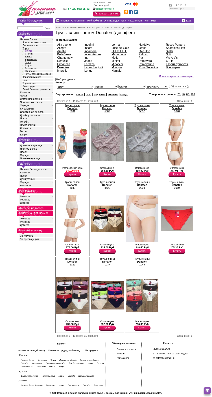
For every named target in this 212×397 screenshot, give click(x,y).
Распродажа (91, 350)
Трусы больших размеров (38, 74)
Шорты (28, 65)
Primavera (145, 60)
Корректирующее (32, 77)
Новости (121, 353)
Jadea (88, 60)
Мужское (25, 199)
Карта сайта (123, 358)
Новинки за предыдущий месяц (64, 350)
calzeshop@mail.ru (105, 9)
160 (193, 94)
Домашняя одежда (31, 98)
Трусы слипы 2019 (177, 185)
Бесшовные (31, 68)
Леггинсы (25, 128)
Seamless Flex (175, 47)
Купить (72, 174)
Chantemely (65, 57)
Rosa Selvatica (148, 67)
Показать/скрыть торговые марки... (176, 76)
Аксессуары (29, 86)
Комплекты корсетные (35, 42)
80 (187, 94)
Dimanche (63, 64)
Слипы (28, 51)
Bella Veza (64, 54)
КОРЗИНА (179, 5)
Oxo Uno (144, 51)
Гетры (23, 131)
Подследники (28, 124)
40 (183, 94)
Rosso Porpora (175, 44)
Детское (25, 163)
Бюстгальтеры (30, 45)
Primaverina (146, 64)
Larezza (89, 64)
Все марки (173, 67)
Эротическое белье (31, 102)
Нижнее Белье (28, 39)
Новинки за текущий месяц (31, 350)
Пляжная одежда (30, 158)
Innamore (90, 51)
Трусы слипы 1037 (107, 261)
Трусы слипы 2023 (142, 185)
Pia (141, 57)
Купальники (27, 108)
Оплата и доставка (126, 349)
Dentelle (62, 60)
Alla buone (64, 44)
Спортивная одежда (31, 111)
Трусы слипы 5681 (72, 108)
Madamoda (119, 54)
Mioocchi (117, 64)
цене (88, 94)
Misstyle (117, 67)
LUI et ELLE (119, 51)
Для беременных (30, 115)
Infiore (88, 47)
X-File (169, 60)
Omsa (143, 47)
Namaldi (117, 70)
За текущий (27, 235)
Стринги (29, 54)
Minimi (116, 60)
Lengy (88, 70)
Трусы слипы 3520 (107, 185)
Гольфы (24, 121)
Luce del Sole (120, 47)
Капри (23, 134)
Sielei (169, 51)
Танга (28, 62)
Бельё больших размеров (37, 89)
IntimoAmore (92, 54)
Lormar (116, 44)
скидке (124, 94)
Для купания (27, 179)
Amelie (61, 51)
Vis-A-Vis (172, 57)
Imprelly (62, 70)
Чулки (23, 95)
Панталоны (30, 71)
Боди (25, 80)
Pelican (143, 54)
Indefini (89, 44)
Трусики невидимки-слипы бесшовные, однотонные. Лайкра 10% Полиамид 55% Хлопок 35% (97, 317)
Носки (23, 118)
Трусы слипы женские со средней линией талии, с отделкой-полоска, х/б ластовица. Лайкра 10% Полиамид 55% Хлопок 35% (98, 239)
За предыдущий (29, 239)
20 (179, 94)
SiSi (168, 54)
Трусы (26, 48)
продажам (100, 94)
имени (79, 94)
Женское (25, 196)
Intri (86, 57)
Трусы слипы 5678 (177, 108)
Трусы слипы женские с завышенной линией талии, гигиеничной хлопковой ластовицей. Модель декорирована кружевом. (65, 163)
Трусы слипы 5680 (72, 185)
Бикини (28, 56)
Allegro (61, 47)
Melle (115, 57)
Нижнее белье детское (33, 169)
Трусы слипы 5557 (142, 108)
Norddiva (144, 44)
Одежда (24, 105)
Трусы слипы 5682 (107, 108)
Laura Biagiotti (93, 67)
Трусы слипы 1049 (142, 261)
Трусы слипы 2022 (72, 261)
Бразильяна (31, 59)
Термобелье (29, 83)
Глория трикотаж (177, 64)
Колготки (25, 92)
